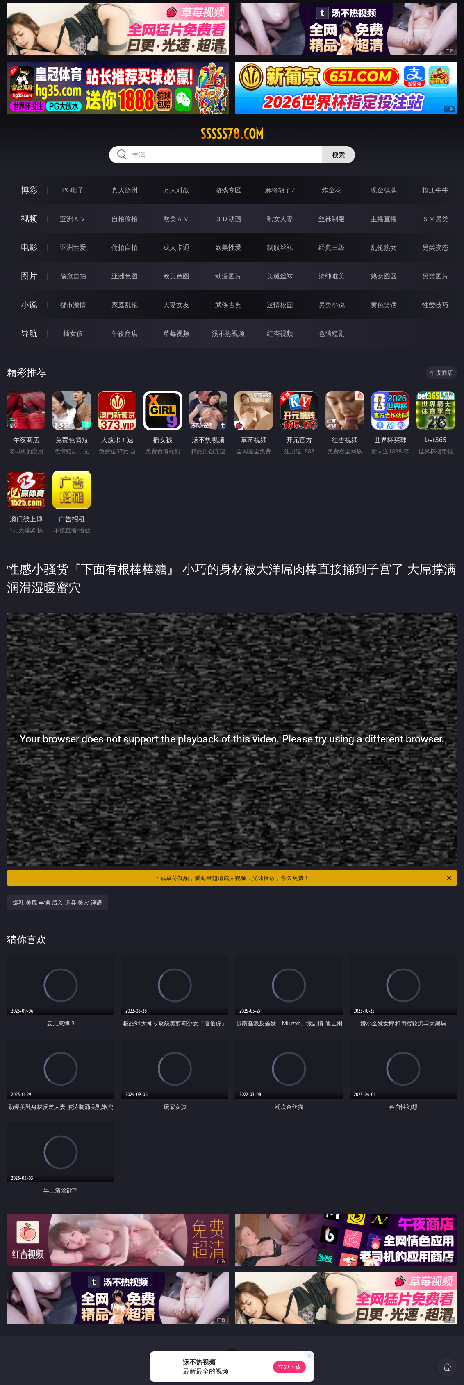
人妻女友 (176, 304)
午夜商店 (124, 333)
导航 (29, 333)
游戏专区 (228, 190)
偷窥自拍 (73, 276)
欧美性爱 (228, 247)
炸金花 (331, 190)
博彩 (29, 189)
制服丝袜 (280, 247)
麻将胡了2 (280, 190)
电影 (29, 247)
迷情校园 (280, 304)
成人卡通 (176, 247)
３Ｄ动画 (228, 218)
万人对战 (176, 190)
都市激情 (73, 304)
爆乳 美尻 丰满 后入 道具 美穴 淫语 (57, 902)
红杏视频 (280, 333)
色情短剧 (331, 333)
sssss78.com (232, 134)
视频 (29, 218)
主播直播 (384, 218)
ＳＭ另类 (435, 218)
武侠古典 (228, 304)
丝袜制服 (331, 218)
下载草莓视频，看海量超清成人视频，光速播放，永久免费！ (304, 878)
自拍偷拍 (124, 218)
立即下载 (289, 1367)
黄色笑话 (384, 304)
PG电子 (73, 190)
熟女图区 (384, 276)
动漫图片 (228, 276)
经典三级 (331, 247)
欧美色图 (176, 276)
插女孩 (73, 333)
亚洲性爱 (73, 247)
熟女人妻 (280, 218)
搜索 (338, 154)
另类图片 (435, 276)
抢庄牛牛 (435, 190)
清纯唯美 (331, 276)
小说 (29, 304)
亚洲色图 (124, 276)
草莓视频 (176, 333)
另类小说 (331, 304)
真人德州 (124, 190)
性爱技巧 (435, 304)
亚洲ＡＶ (73, 218)
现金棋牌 (384, 190)
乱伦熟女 (384, 247)
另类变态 (435, 247)
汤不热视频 (228, 333)
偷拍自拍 (124, 247)
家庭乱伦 (124, 304)
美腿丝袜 (280, 276)
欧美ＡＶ (176, 218)
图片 (29, 275)
